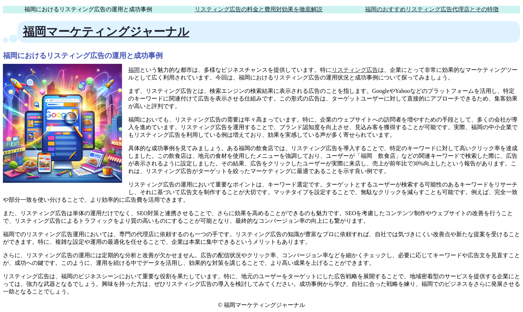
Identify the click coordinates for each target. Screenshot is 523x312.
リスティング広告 (355, 70)
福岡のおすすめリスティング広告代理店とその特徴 (432, 9)
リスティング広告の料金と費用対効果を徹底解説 (259, 9)
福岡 (134, 70)
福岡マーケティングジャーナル (106, 31)
